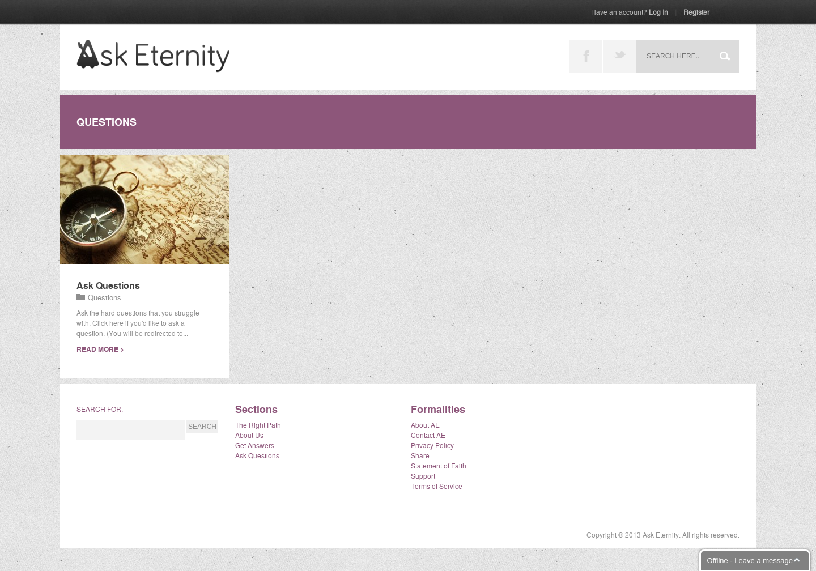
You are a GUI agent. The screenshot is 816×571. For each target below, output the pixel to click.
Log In (629, 11)
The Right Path (258, 424)
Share (420, 455)
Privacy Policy (432, 445)
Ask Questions (108, 285)
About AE (425, 424)
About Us (249, 435)
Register (696, 11)
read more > (100, 349)
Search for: (99, 409)
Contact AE (428, 435)
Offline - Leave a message (750, 560)
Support (423, 475)
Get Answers (254, 445)
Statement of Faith (438, 465)
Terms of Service (436, 486)
